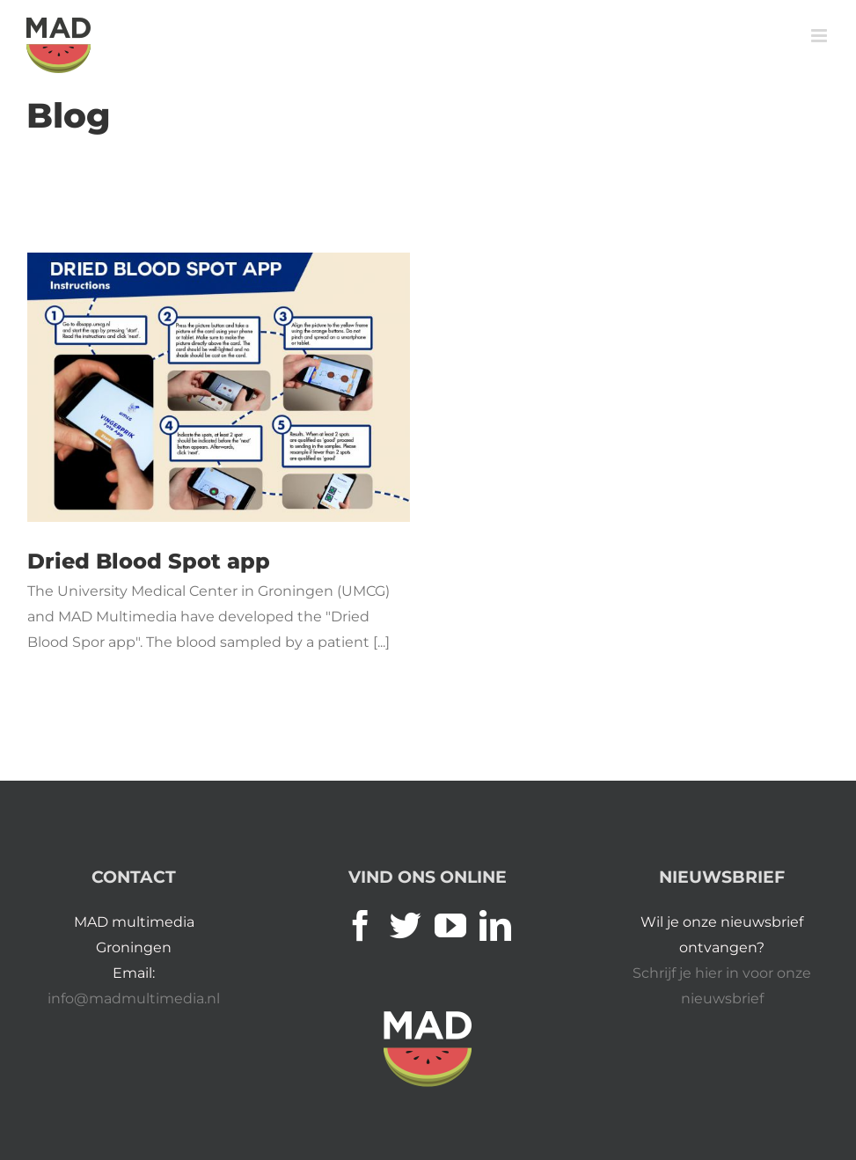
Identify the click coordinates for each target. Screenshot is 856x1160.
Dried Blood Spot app (148, 561)
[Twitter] (405, 926)
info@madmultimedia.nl (134, 998)
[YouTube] (450, 926)
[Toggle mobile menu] (820, 35)
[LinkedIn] (495, 926)
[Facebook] (361, 926)
